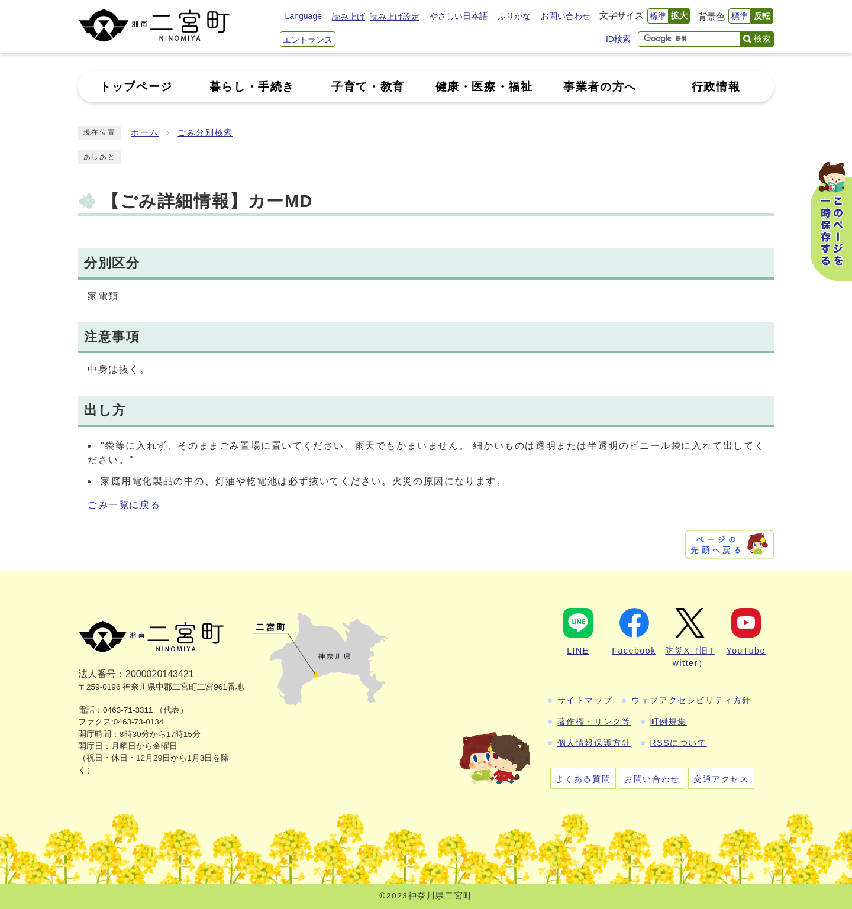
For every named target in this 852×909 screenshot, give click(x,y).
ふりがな (514, 16)
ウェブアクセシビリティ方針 (691, 700)
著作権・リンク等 (594, 721)
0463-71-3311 (128, 710)
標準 (658, 16)
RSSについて (678, 743)
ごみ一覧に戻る (124, 505)
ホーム (145, 132)
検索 (762, 38)
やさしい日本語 (459, 16)
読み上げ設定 (394, 16)
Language (303, 16)
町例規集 (668, 721)
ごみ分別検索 (205, 132)
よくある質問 (583, 779)
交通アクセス (721, 779)
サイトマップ (585, 700)
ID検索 (618, 39)
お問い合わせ (565, 16)
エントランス (308, 39)
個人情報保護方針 (594, 743)
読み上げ (348, 16)
